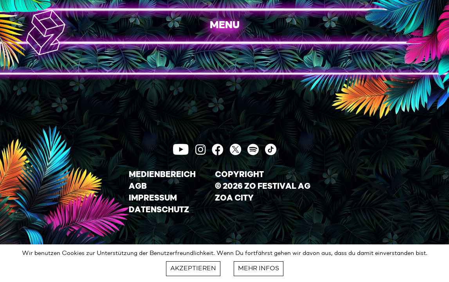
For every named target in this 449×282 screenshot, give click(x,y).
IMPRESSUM (153, 198)
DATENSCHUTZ (159, 210)
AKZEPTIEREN (193, 269)
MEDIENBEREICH (162, 175)
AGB (138, 187)
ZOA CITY (234, 198)
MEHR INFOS (258, 269)
